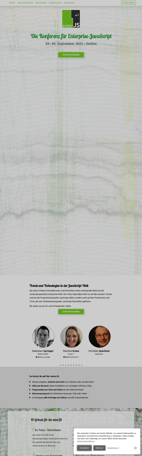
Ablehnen (99, 448)
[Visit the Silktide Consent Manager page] (135, 448)
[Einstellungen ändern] (113, 448)
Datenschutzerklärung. (86, 441)
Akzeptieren (84, 448)
